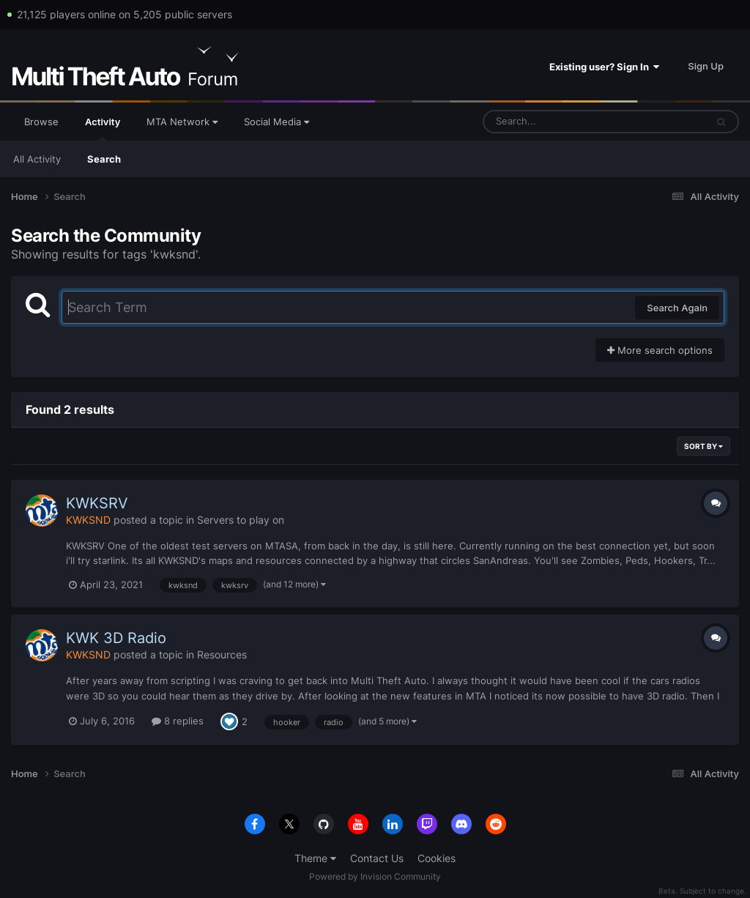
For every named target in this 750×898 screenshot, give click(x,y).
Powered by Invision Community (375, 876)
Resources (222, 654)
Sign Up (706, 66)
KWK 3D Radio (116, 638)
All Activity (37, 159)
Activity (102, 128)
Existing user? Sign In (604, 67)
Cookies (436, 858)
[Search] (556, 121)
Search (104, 159)
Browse (41, 121)
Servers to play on (240, 519)
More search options (660, 350)
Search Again (677, 307)
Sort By (703, 446)
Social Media (276, 121)
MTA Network (182, 121)
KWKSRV (97, 503)
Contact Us (377, 858)
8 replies (178, 721)
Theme (315, 858)
